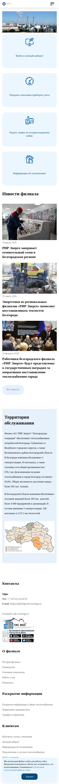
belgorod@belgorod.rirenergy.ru (25, 603)
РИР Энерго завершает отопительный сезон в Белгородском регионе (19, 252)
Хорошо (29, 776)
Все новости (13, 389)
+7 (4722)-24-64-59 (17, 599)
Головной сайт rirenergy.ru (15, 614)
